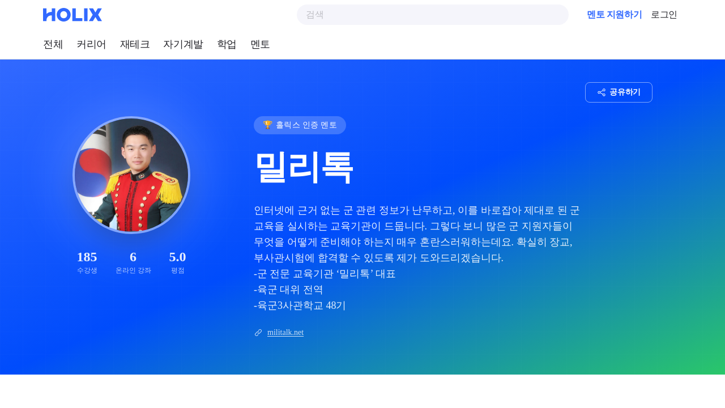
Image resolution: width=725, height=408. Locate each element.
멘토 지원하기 (614, 14)
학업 (227, 44)
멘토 (260, 44)
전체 (53, 44)
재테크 (135, 44)
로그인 (664, 14)
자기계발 (183, 44)
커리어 (91, 44)
